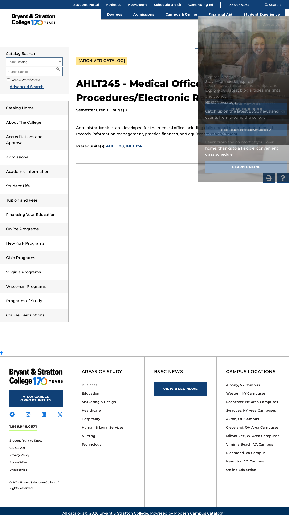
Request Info (267, 33)
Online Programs (22, 224)
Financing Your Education (31, 209)
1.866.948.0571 (239, 5)
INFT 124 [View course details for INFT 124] (134, 141)
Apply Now (228, 33)
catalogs (76, 508)
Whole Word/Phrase (26, 75)
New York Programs (25, 238)
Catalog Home (20, 103)
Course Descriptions (25, 310)
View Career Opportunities (35, 393)
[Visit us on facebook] (12, 409)
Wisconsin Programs (26, 281)
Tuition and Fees (22, 195)
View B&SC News (180, 383)
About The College (23, 117)
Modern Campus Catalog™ (200, 508)
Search (273, 5)
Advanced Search (23, 81)
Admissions (17, 152)
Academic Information (27, 166)
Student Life (18, 180)
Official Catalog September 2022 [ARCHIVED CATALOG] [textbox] (235, 47)
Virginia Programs (23, 267)
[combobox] (242, 47)
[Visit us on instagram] (28, 409)
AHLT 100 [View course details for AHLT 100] (115, 141)
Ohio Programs (20, 252)
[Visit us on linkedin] (44, 409)
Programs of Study (24, 295)
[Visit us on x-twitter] (60, 409)
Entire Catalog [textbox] (17, 57)
